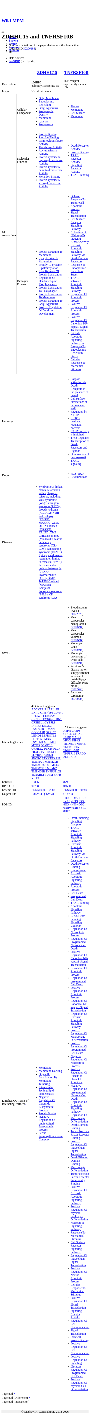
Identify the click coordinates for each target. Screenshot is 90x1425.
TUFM (49, 774)
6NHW (67, 807)
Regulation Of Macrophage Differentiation (79, 1118)
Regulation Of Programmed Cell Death (79, 981)
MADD (76, 737)
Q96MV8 (48, 793)
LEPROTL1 (49, 735)
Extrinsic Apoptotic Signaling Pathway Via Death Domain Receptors (79, 253)
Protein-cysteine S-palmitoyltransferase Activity (51, 170)
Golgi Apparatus (48, 108)
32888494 (76, 627)
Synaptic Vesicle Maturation (48, 260)
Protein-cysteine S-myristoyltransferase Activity (51, 160)
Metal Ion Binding (49, 176)
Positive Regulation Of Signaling (79, 1360)
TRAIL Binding (80, 174)
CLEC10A (45, 719)
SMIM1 (48, 755)
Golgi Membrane (49, 98)
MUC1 (67, 740)
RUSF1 (51, 751)
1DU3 (82, 797)
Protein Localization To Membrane (50, 296)
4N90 (73, 804)
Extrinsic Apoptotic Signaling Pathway (76, 878)
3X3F (82, 801)
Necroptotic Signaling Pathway (77, 1226)
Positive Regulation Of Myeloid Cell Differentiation (79, 1384)
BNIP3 (35, 712)
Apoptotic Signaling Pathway (76, 909)
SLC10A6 (37, 755)
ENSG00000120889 (75, 789)
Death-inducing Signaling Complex (80, 821)
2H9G (74, 801)
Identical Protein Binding (80, 1338)
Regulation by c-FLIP (79, 413)
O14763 (68, 793)
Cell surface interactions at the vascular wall (79, 403)
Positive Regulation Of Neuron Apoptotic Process (79, 1275)
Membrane (45, 117)
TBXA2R (55, 758)
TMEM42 (51, 768)
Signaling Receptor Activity (76, 168)
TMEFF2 (36, 761)
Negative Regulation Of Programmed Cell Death (79, 1371)
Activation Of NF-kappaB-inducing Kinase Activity (80, 237)
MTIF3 (35, 745)
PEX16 (48, 748)
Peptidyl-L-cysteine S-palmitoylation (50, 266)
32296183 (29, 48)
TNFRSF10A (71, 747)
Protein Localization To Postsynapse (50, 289)
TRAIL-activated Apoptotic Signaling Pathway (76, 284)
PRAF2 (35, 751)
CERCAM (49, 715)
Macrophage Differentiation (79, 1169)
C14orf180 (46, 712)
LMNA (47, 738)
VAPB (57, 774)
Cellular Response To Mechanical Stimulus (78, 364)
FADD (67, 737)
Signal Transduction (78, 214)
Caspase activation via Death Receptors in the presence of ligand (79, 387)
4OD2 (80, 804)
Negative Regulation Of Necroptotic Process (79, 1061)
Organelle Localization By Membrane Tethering (48, 1079)
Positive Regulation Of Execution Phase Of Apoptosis (79, 1076)
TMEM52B (38, 771)
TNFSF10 (69, 753)
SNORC (36, 758)
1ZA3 (66, 801)
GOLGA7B (38, 732)
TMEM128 (38, 764)
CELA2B (36, 715)
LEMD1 (36, 735)
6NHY (76, 807)
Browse (13, 40)
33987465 (76, 689)
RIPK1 (76, 740)
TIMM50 (68, 743)
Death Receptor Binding (80, 865)
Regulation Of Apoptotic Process (79, 297)
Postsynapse (46, 124)
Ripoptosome (78, 870)
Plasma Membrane (77, 108)
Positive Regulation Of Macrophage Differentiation (79, 1035)
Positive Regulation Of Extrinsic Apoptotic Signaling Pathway (79, 1195)
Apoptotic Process (76, 207)
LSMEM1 (37, 742)
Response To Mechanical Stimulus (78, 1236)
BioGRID (14, 61)
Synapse (43, 121)
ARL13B (54, 709)
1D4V (74, 797)
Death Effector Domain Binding (79, 1160)
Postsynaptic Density (46, 113)
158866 (35, 782)
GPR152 (51, 732)
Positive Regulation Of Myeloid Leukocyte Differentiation (79, 1213)
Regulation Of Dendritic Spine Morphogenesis (48, 281)
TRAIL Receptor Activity (76, 158)
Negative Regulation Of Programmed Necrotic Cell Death (79, 1092)
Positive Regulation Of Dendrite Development (50, 310)
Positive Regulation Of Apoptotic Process (79, 308)
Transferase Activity (50, 147)
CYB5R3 (49, 722)
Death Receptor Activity (80, 147)
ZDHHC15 (47, 72)
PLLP (56, 748)
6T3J (84, 807)
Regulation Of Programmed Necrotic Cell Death (79, 943)
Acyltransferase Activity (48, 152)
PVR (44, 751)
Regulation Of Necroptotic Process (79, 932)
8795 (66, 782)
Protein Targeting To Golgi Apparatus (51, 302)
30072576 (76, 614)
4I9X (66, 804)
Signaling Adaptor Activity (76, 1314)
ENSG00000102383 (43, 789)
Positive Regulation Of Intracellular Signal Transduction (79, 1148)
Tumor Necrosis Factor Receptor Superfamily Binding (80, 1178)
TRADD (81, 753)
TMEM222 (38, 768)
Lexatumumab (79, 476)
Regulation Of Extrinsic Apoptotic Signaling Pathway (79, 1020)
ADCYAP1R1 (39, 709)
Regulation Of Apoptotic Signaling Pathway (79, 1106)
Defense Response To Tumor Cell (78, 199)
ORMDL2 (37, 748)
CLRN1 (57, 719)
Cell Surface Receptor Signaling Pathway (78, 223)
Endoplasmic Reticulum (46, 103)
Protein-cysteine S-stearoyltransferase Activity (50, 183)
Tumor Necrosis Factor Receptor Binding (80, 1134)
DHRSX (36, 725)
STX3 (45, 758)
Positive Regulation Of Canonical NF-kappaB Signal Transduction (79, 323)
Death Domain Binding (79, 1126)
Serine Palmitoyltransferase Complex (51, 1136)
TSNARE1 (37, 774)
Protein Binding (48, 134)
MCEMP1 (50, 742)
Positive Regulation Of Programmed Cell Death (79, 1048)
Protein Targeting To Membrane (51, 253)
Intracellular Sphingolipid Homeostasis (46, 1090)
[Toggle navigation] (2, 32)
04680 (67, 785)
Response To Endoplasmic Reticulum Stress (78, 269)
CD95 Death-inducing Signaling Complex (78, 920)
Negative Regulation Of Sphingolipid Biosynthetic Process (47, 1123)
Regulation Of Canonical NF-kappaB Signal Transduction (79, 1005)
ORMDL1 (47, 745)
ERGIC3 (47, 725)
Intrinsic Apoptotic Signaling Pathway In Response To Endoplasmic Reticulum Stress (78, 345)
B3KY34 (36, 793)
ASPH (67, 730)
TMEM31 (81, 743)
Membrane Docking (50, 1070)
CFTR (35, 719)
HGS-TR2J (77, 473)
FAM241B (37, 729)
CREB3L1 (37, 722)
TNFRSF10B (76, 72)
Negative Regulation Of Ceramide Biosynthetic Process (47, 1103)
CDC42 (67, 733)
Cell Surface (78, 112)
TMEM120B (50, 761)
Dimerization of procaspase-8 (80, 456)
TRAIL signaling (76, 462)
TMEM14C (52, 764)
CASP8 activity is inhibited (80, 433)
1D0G (66, 797)
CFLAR (77, 733)
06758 (35, 785)
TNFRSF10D (71, 750)
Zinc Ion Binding (49, 137)
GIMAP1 (50, 729)
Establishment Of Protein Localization (50, 273)
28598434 (76, 698)
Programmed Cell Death (78, 898)
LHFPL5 (36, 738)
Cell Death (77, 893)
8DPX (67, 811)
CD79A (58, 712)
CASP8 (75, 730)
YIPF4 (35, 778)
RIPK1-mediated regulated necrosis (76, 423)
